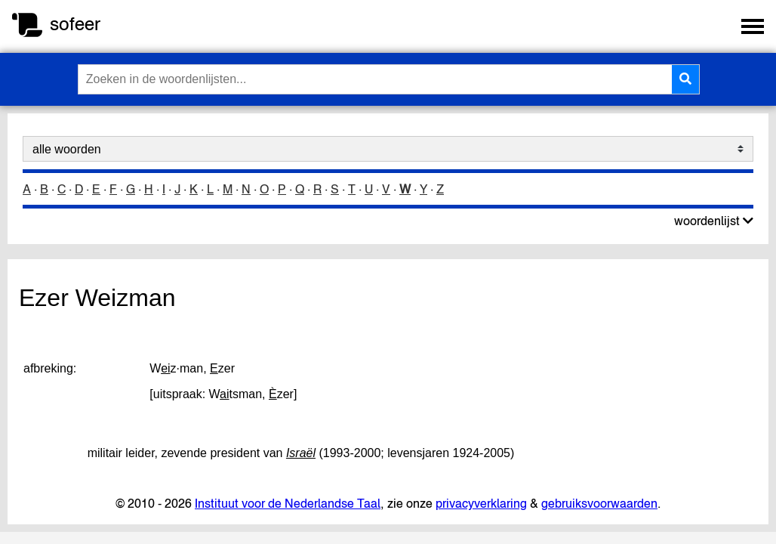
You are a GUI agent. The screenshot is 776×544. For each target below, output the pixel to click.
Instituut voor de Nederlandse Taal (287, 503)
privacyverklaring (481, 503)
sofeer (75, 23)
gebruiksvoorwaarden (599, 503)
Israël (301, 453)
